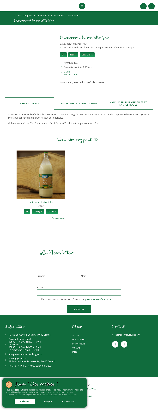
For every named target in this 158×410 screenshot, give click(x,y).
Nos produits (29, 15)
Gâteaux (50, 15)
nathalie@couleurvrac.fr (127, 335)
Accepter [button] (48, 401)
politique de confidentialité (99, 299)
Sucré (41, 15)
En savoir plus (71, 401)
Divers (67, 71)
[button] (82, 6)
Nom (83, 276)
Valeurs (76, 350)
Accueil (17, 15)
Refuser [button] (21, 401)
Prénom (41, 276)
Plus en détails (29, 103)
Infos (75, 355)
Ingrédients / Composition (79, 103)
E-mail (40, 288)
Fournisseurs (79, 345)
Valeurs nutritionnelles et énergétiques (128, 103)
